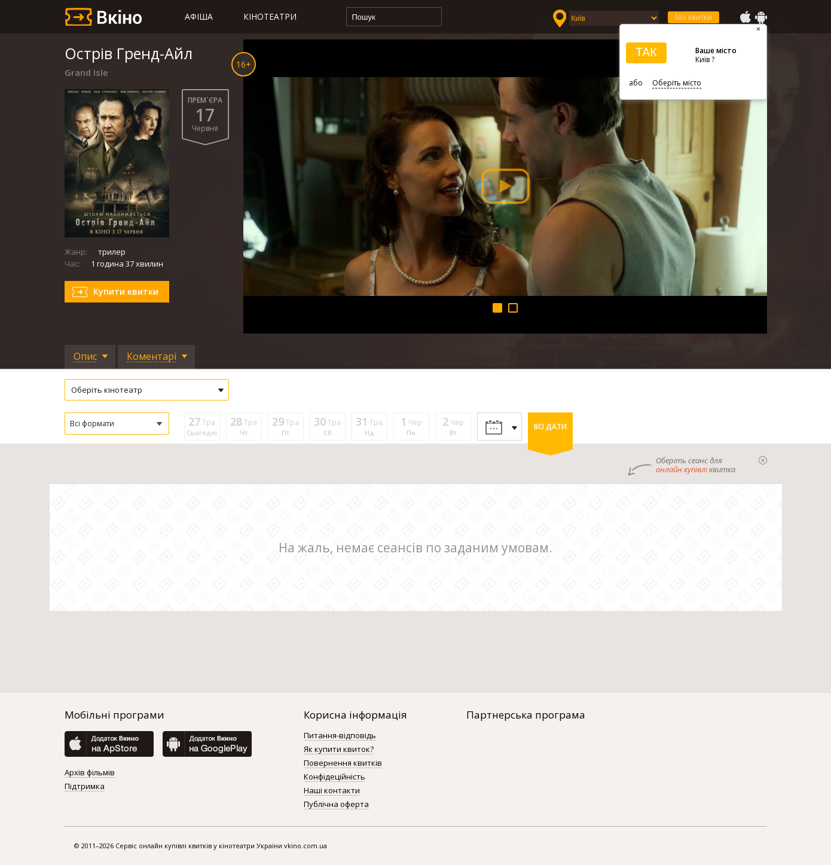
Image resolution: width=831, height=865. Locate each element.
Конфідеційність (334, 777)
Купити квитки (125, 291)
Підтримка (85, 786)
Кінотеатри (270, 16)
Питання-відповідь (340, 736)
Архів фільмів (90, 773)
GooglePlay (761, 17)
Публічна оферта (336, 804)
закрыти (763, 460)
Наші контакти (332, 791)
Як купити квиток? (339, 749)
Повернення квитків (343, 763)
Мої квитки (693, 17)
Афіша (199, 16)
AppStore (745, 17)
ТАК (646, 52)
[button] (117, 423)
